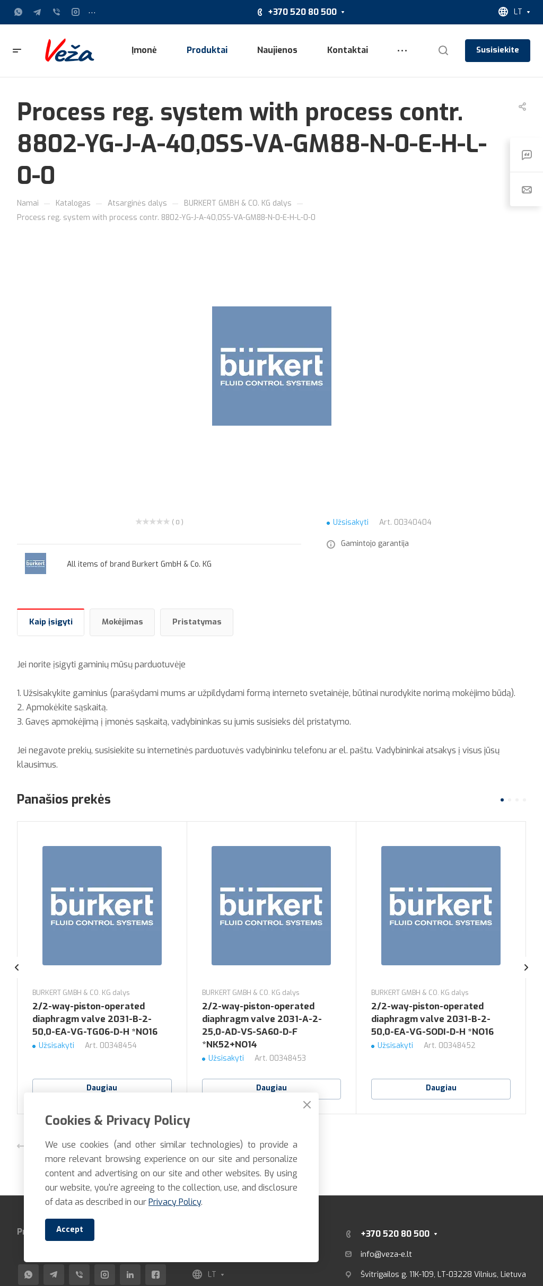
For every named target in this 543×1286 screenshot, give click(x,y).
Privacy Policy (174, 1202)
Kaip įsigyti (51, 621)
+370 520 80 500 (302, 11)
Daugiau (101, 1088)
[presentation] (17, 978)
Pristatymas (197, 621)
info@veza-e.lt (386, 1254)
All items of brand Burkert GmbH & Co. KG (139, 564)
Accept (69, 1229)
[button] (502, 799)
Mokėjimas (122, 621)
